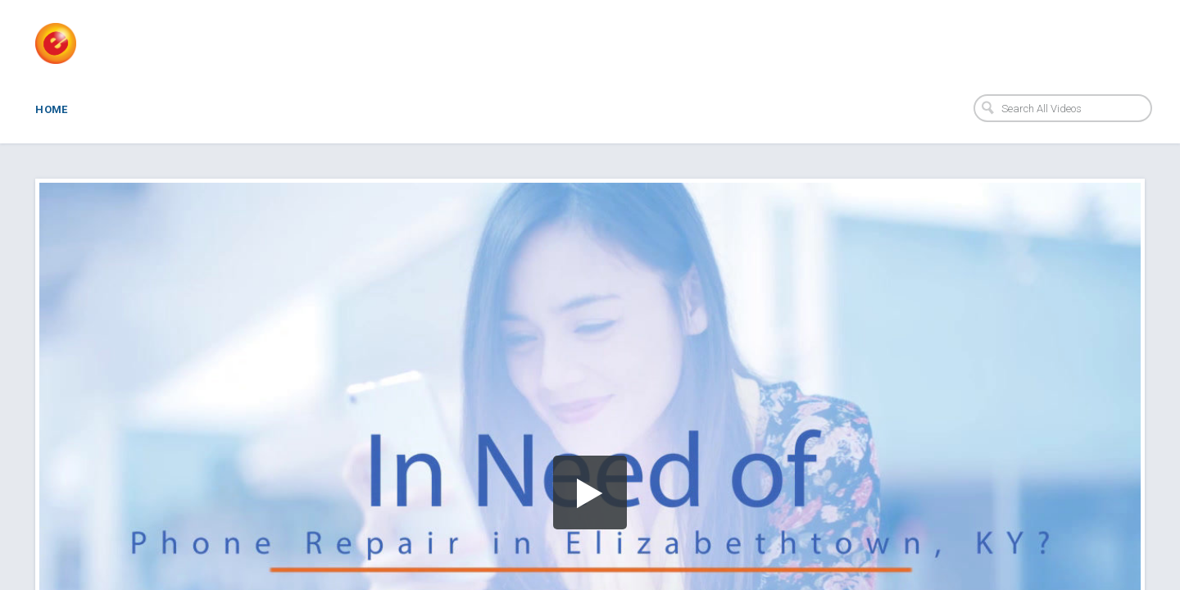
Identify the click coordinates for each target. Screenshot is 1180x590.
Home (51, 109)
